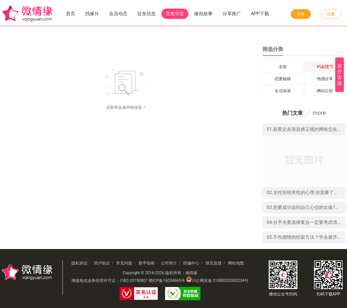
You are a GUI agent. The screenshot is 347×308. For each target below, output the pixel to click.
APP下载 (260, 13)
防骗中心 (191, 263)
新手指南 (147, 263)
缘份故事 (203, 13)
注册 (331, 14)
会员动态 (118, 13)
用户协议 (102, 263)
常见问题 (124, 263)
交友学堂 (175, 13)
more (319, 112)
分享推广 (232, 13)
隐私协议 (79, 263)
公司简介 (169, 263)
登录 (301, 14)
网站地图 (236, 263)
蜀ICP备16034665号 (167, 280)
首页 (70, 13)
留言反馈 (214, 263)
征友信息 (146, 13)
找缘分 (92, 13)
